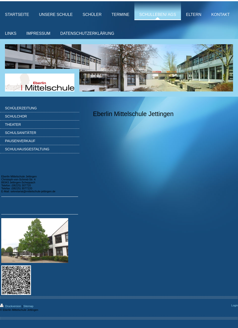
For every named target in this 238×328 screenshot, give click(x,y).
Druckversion (11, 306)
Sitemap (28, 306)
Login (234, 305)
